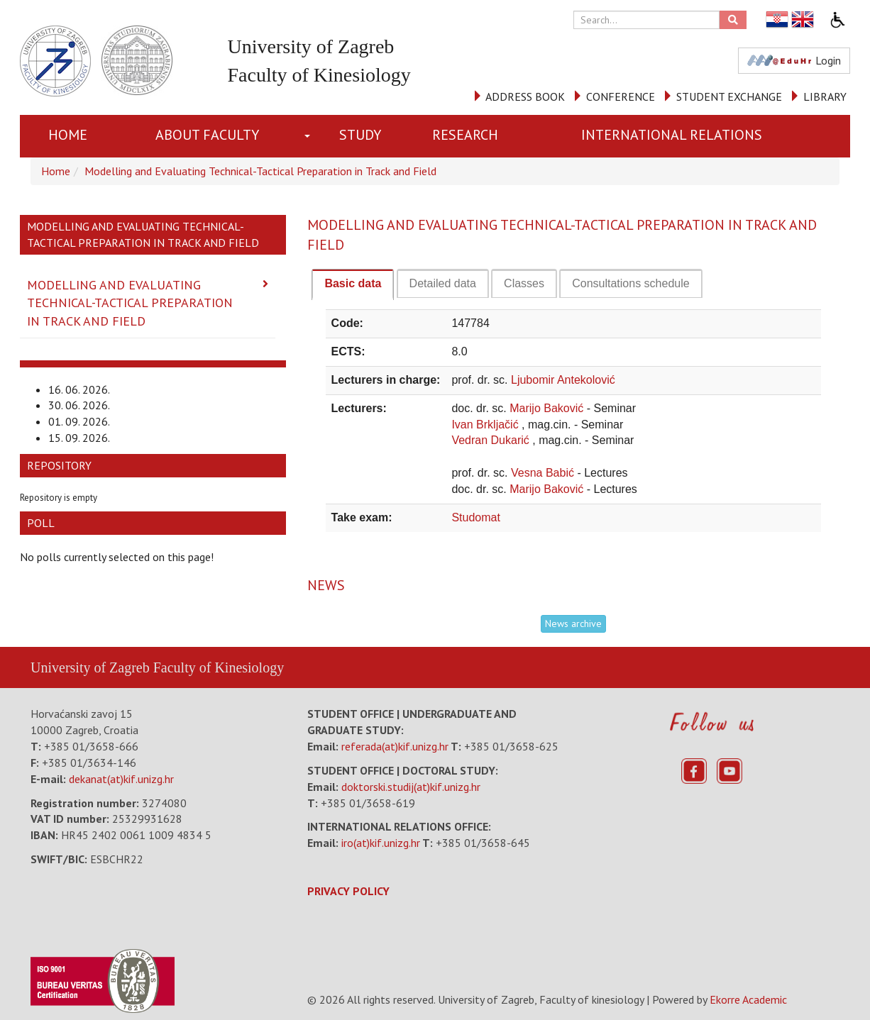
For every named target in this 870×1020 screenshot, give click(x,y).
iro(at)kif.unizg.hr (380, 843)
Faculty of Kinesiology (218, 667)
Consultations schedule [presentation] (630, 283)
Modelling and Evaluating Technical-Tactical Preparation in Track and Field (260, 171)
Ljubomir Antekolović (563, 380)
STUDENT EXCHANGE (729, 96)
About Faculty (207, 135)
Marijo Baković (548, 408)
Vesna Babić (544, 473)
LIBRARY (825, 96)
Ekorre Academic (748, 999)
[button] (310, 136)
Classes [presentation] (524, 283)
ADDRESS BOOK (525, 96)
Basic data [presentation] (352, 283)
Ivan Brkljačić (486, 424)
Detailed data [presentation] (442, 283)
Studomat (475, 517)
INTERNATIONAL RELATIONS (671, 135)
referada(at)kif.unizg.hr (394, 746)
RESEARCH (465, 135)
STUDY (360, 135)
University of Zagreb (90, 667)
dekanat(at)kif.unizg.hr (121, 779)
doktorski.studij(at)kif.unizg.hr (410, 787)
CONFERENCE (620, 96)
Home (67, 135)
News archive (573, 623)
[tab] (353, 284)
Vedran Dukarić (491, 440)
